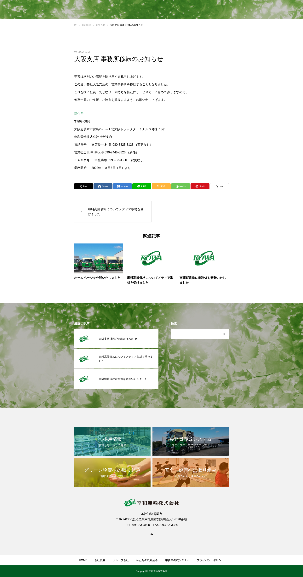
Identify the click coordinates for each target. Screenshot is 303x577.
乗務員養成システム (177, 560)
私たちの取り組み (147, 560)
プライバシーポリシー (210, 560)
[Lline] (141, 186)
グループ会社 (121, 560)
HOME (83, 560)
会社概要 (99, 560)
